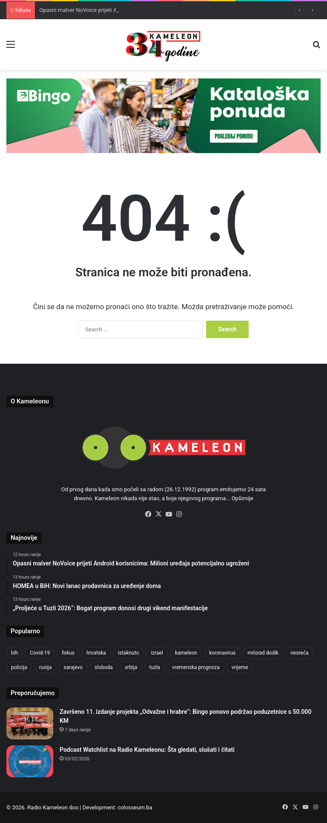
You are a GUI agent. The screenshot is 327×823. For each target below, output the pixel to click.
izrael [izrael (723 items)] (157, 653)
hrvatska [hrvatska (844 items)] (96, 653)
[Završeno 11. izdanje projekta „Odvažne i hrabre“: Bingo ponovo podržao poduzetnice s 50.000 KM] (29, 723)
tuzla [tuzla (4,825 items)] (154, 667)
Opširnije (242, 498)
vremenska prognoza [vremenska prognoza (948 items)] (196, 667)
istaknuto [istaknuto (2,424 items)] (128, 653)
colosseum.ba (135, 807)
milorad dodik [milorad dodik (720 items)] (263, 653)
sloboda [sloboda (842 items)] (104, 667)
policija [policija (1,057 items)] (19, 667)
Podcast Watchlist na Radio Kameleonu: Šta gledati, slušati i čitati (147, 749)
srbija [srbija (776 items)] (131, 667)
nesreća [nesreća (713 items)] (299, 653)
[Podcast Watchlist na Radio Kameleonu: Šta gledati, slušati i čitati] (29, 761)
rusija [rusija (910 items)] (45, 667)
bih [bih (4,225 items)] (14, 653)
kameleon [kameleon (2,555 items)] (186, 653)
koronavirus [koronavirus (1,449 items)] (222, 653)
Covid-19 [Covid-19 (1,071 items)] (40, 653)
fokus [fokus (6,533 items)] (68, 653)
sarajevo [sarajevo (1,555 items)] (73, 667)
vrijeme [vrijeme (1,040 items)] (240, 667)
